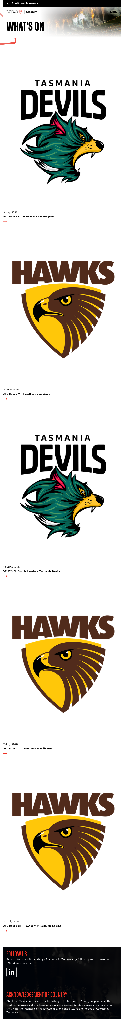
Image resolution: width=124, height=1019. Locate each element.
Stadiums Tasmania (22, 3)
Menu (114, 12)
